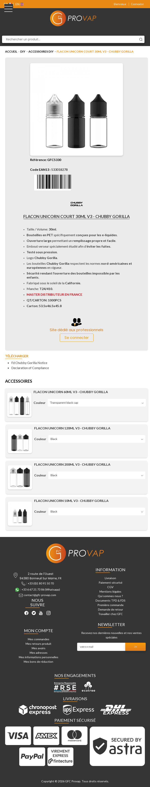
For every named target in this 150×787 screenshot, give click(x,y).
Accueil (11, 51)
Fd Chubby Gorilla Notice (29, 363)
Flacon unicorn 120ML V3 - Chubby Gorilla (72, 428)
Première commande (110, 605)
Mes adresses (38, 652)
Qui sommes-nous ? (110, 596)
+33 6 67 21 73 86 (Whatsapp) (40, 589)
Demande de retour (110, 609)
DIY (22, 51)
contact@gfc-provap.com (40, 595)
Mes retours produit (38, 643)
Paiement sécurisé (110, 582)
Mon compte (38, 630)
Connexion (137, 4)
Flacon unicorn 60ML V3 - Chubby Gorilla (71, 392)
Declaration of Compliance (30, 368)
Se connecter (76, 337)
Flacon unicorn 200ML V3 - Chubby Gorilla (72, 464)
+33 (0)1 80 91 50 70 (41, 583)
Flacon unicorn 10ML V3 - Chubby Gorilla (71, 500)
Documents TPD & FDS (110, 600)
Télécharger (16, 356)
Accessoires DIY (40, 51)
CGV (110, 587)
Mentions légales (110, 591)
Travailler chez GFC (110, 614)
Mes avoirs (38, 648)
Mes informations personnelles (38, 657)
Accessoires (18, 381)
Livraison (110, 578)
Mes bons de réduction (38, 661)
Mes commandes (38, 639)
